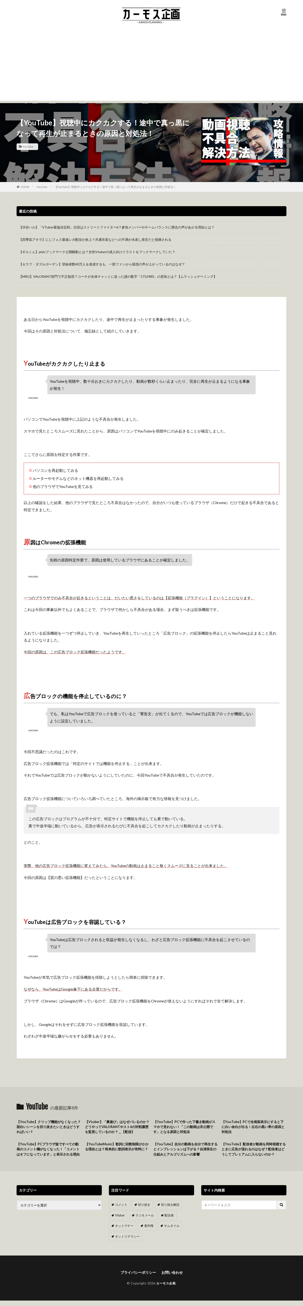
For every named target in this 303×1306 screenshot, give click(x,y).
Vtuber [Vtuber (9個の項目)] (119, 1221)
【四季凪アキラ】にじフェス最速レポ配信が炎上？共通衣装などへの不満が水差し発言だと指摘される (95, 239)
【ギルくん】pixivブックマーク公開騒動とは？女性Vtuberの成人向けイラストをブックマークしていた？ (97, 252)
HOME (25, 187)
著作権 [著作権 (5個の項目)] (147, 1231)
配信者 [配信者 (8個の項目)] (166, 1221)
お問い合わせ (173, 1277)
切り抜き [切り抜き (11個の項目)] (142, 1211)
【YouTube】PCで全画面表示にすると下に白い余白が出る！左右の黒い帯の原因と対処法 (253, 1127)
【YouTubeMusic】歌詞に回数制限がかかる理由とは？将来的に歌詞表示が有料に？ (117, 1150)
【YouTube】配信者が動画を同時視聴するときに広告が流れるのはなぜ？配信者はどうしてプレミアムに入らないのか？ (253, 1153)
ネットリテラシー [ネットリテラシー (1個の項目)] (126, 1242)
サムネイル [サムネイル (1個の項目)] (169, 1231)
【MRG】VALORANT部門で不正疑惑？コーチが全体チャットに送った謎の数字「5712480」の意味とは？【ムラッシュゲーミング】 (118, 276)
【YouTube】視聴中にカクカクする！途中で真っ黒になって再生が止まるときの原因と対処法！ (115, 187)
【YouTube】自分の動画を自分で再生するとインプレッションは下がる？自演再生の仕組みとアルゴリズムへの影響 (185, 1150)
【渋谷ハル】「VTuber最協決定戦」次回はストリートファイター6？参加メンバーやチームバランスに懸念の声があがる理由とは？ (116, 227)
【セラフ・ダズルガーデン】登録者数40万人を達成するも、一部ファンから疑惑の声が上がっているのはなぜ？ (102, 264)
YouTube (27, 146)
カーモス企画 (166, 1289)
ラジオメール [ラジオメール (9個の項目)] (143, 1221)
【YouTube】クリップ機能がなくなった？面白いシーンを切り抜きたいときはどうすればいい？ (48, 1127)
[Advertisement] (151, 67)
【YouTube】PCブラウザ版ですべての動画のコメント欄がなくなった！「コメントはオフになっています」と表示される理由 (48, 1153)
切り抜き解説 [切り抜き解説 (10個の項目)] (167, 1211)
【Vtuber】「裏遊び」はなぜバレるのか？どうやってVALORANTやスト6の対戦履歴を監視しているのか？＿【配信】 (117, 1127)
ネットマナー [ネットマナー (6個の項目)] (123, 1231)
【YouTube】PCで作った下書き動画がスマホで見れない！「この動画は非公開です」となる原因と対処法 (185, 1127)
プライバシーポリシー (137, 1277)
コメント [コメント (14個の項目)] (120, 1211)
